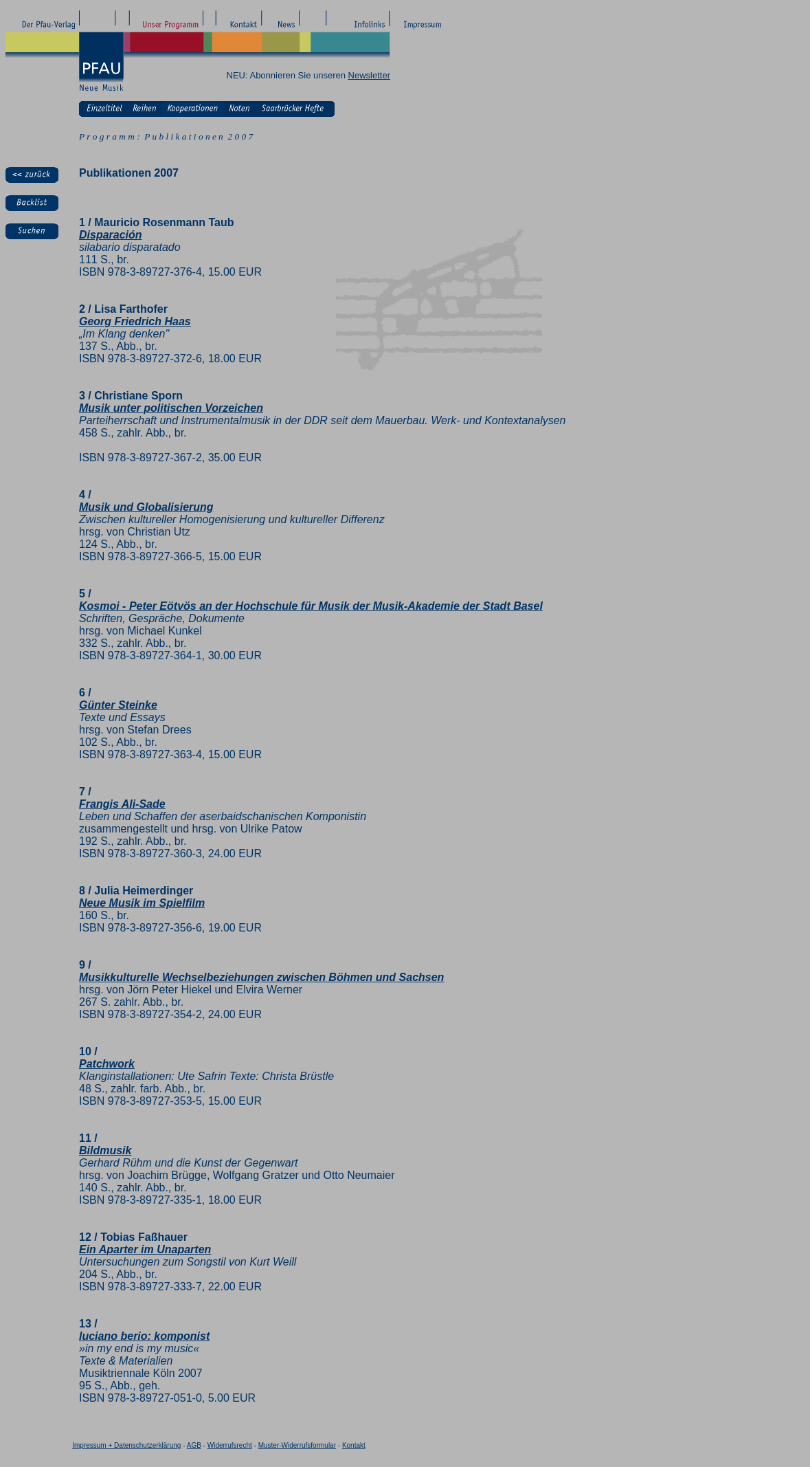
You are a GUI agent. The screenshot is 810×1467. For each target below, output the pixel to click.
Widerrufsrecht (229, 1445)
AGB (194, 1445)
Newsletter (369, 75)
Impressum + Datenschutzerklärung (126, 1445)
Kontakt (353, 1445)
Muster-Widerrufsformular (297, 1445)
